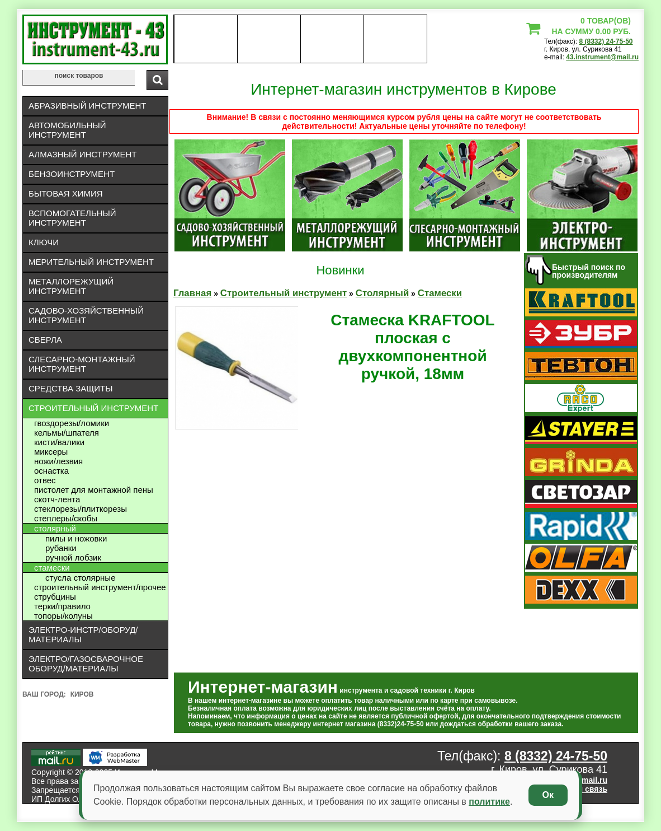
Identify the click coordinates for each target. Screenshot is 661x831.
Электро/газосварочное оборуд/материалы (86, 663)
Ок (548, 795)
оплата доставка (269, 39)
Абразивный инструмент (87, 105)
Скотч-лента (57, 499)
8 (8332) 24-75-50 (605, 41)
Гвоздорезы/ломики (71, 423)
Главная (192, 293)
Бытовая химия (66, 193)
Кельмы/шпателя (66, 432)
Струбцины (55, 596)
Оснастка (51, 470)
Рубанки (61, 548)
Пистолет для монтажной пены (93, 489)
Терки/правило (62, 606)
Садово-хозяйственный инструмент (86, 315)
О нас (205, 39)
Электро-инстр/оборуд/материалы (83, 634)
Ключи (44, 242)
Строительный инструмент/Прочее (100, 587)
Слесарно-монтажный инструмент (82, 364)
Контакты (332, 39)
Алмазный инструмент (82, 154)
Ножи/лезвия (58, 461)
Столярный (55, 528)
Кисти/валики (59, 442)
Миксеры (51, 451)
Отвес (45, 480)
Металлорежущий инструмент (71, 286)
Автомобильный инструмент (67, 129)
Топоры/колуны (63, 615)
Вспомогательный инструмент (72, 217)
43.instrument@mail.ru (602, 57)
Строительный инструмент (93, 408)
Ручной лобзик (73, 557)
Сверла (45, 339)
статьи (395, 39)
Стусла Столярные (80, 577)
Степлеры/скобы (65, 518)
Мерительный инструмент (91, 262)
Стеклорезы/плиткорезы (80, 508)
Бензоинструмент (72, 174)
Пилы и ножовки (76, 538)
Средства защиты (71, 388)
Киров (82, 694)
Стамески (52, 567)
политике (489, 801)
